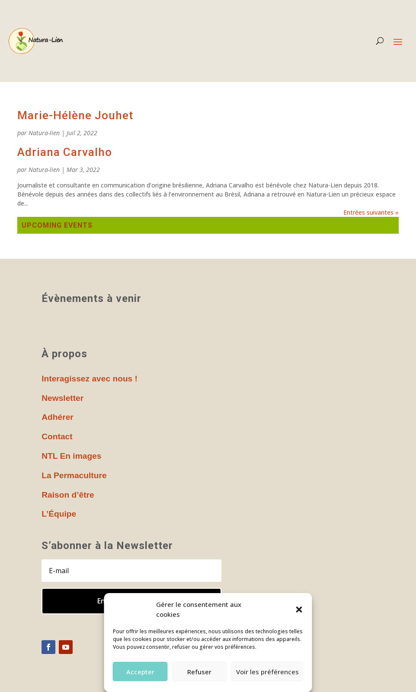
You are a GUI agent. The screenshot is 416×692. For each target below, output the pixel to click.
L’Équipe (59, 513)
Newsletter (62, 398)
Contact (57, 436)
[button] (299, 609)
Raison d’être (68, 494)
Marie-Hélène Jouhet (75, 115)
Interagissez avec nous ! (90, 378)
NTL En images (71, 455)
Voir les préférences (267, 671)
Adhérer (58, 417)
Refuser (199, 671)
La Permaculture (74, 475)
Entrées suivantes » (371, 212)
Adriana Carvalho (64, 152)
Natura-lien (44, 133)
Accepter (140, 671)
